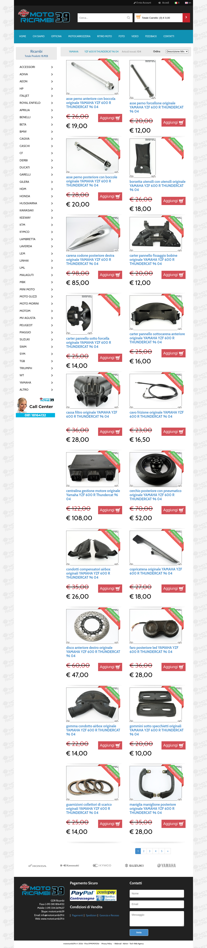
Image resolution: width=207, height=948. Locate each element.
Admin (125, 944)
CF (21, 153)
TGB (22, 361)
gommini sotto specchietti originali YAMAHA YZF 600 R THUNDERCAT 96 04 (157, 730)
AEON (23, 81)
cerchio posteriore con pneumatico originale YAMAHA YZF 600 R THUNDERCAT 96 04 (155, 495)
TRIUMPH (26, 368)
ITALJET (24, 95)
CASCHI (25, 146)
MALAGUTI (27, 275)
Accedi (163, 2)
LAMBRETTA (27, 239)
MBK (23, 282)
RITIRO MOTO (104, 36)
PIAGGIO (25, 332)
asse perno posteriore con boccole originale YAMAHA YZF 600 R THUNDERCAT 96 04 (91, 181)
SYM (22, 354)
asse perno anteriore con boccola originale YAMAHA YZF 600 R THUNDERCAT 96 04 (90, 103)
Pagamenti (77, 915)
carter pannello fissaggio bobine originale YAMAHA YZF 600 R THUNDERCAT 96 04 (153, 259)
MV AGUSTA (27, 318)
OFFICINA (56, 36)
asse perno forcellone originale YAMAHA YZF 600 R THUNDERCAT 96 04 (157, 107)
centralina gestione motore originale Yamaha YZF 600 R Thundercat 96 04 (93, 495)
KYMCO (24, 232)
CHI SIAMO (39, 36)
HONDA (25, 196)
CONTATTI (168, 36)
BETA (23, 124)
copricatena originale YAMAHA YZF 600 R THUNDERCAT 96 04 (156, 571)
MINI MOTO (27, 289)
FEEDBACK (151, 36)
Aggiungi (110, 118)
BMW (23, 131)
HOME (22, 36)
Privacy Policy (106, 944)
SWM (23, 346)
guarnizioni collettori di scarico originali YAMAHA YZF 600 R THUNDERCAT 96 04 (89, 808)
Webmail (118, 944)
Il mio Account (142, 2)
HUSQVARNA (28, 203)
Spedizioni (91, 915)
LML (22, 267)
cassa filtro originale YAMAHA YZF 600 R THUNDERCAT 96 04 (91, 414)
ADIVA (24, 74)
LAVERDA (26, 246)
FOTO (122, 36)
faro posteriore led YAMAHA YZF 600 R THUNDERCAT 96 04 (154, 650)
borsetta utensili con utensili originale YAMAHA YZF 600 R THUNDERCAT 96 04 (158, 185)
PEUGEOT (26, 325)
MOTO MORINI (29, 303)
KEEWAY (25, 217)
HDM (23, 189)
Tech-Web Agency (137, 944)
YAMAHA (25, 382)
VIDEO (135, 36)
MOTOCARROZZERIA (79, 36)
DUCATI (25, 167)
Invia (138, 932)
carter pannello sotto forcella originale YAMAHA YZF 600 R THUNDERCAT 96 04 (88, 342)
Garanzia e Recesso (109, 915)
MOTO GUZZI (28, 296)
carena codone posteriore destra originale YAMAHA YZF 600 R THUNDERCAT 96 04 (90, 259)
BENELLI (25, 117)
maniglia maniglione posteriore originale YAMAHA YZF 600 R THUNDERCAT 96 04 (153, 808)
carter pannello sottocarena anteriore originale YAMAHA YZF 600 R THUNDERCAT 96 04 (157, 338)
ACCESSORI (27, 67)
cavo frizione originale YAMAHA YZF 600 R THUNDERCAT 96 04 (157, 414)
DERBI (24, 160)
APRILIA (25, 110)
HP (21, 88)
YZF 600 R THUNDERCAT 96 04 (101, 51)
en (188, 2)
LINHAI (24, 260)
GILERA (24, 182)
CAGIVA (24, 138)
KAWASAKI (27, 210)
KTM (22, 224)
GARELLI (25, 174)
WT (22, 375)
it (177, 2)
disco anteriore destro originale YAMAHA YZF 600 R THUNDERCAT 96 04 (93, 652)
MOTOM (25, 311)
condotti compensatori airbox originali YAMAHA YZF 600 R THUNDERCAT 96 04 (88, 573)
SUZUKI (25, 339)
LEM (22, 253)
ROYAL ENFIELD (29, 103)
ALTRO (24, 389)
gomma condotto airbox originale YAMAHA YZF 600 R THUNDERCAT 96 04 (93, 730)
